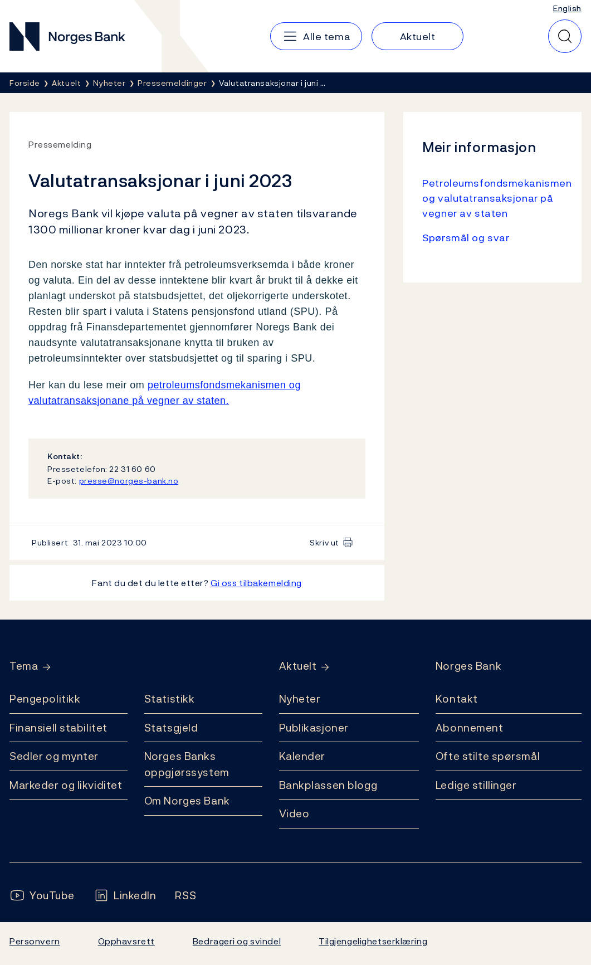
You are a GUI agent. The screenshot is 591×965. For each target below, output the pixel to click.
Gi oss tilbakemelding (256, 583)
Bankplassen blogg (328, 785)
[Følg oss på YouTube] (42, 896)
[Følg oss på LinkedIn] (125, 896)
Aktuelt (298, 666)
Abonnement (470, 727)
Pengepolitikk (44, 698)
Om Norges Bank (187, 800)
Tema (23, 666)
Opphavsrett (126, 941)
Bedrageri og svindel (237, 941)
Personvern (34, 941)
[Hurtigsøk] (565, 36)
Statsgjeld (171, 727)
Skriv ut (324, 542)
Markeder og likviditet (65, 785)
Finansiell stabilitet (58, 727)
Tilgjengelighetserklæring (373, 941)
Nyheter (300, 698)
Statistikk (169, 698)
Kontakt (457, 698)
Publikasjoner (314, 727)
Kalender (302, 756)
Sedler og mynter (54, 756)
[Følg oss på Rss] (185, 896)
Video (294, 813)
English (567, 8)
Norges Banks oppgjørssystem (186, 764)
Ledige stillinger (476, 785)
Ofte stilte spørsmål (488, 756)
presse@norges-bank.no (129, 480)
